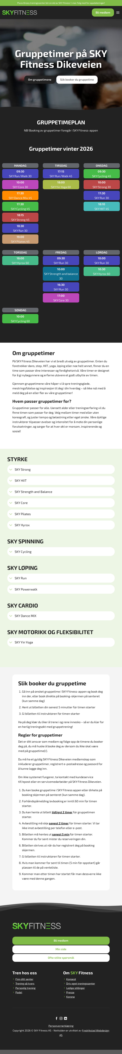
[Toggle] (10, 470)
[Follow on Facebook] (56, 1022)
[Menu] (117, 12)
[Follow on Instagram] (61, 1022)
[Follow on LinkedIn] (65, 1022)
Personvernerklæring (61, 1030)
